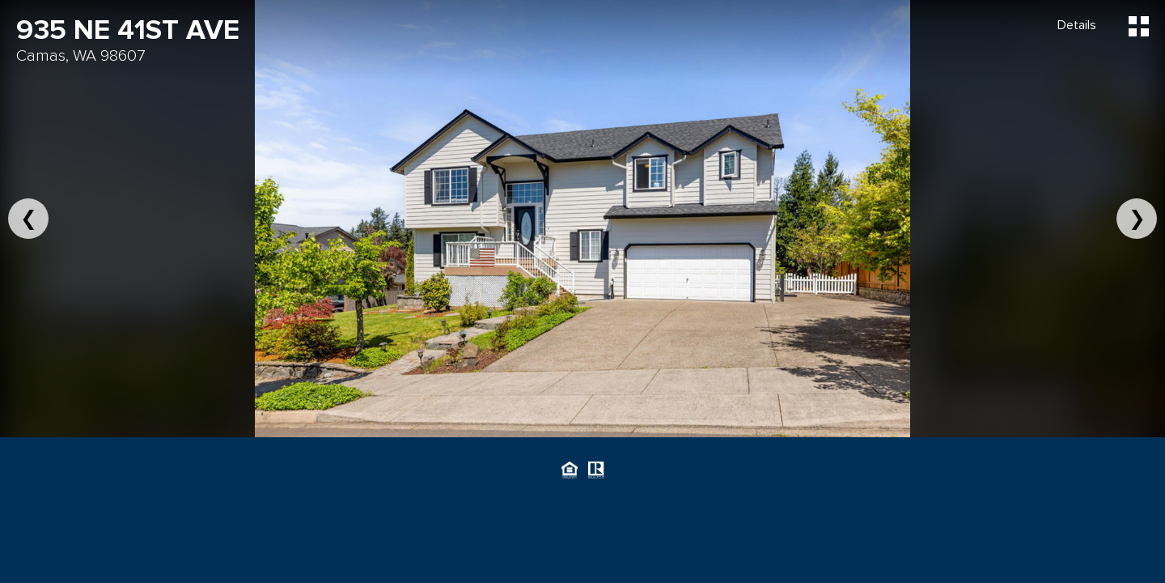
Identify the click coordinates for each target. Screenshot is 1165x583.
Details (1076, 25)
